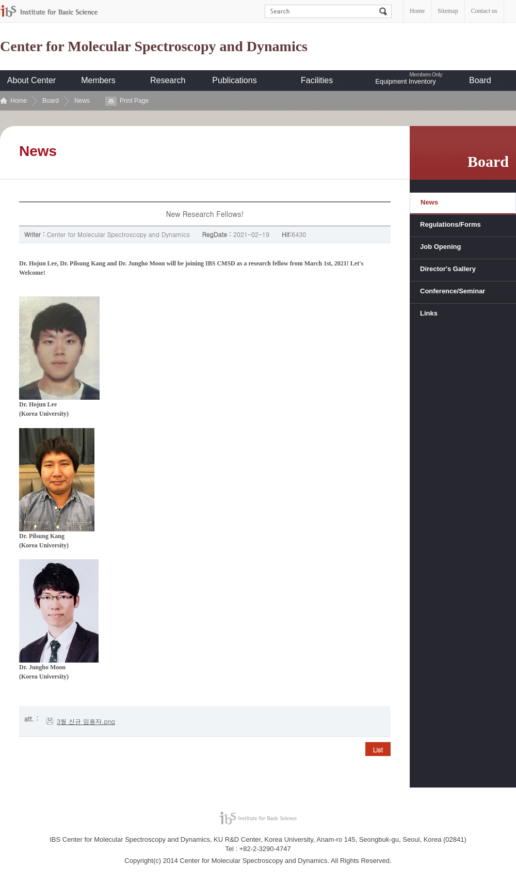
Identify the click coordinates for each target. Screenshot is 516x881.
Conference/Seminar (452, 291)
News (82, 100)
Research (167, 80)
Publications (234, 80)
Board (480, 80)
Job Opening (440, 246)
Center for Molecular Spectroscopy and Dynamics (154, 46)
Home (417, 10)
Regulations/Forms (450, 224)
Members (98, 80)
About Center (31, 80)
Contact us (484, 10)
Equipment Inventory (405, 81)
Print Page (134, 100)
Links (429, 313)
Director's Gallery (448, 269)
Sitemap (448, 10)
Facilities (317, 80)
